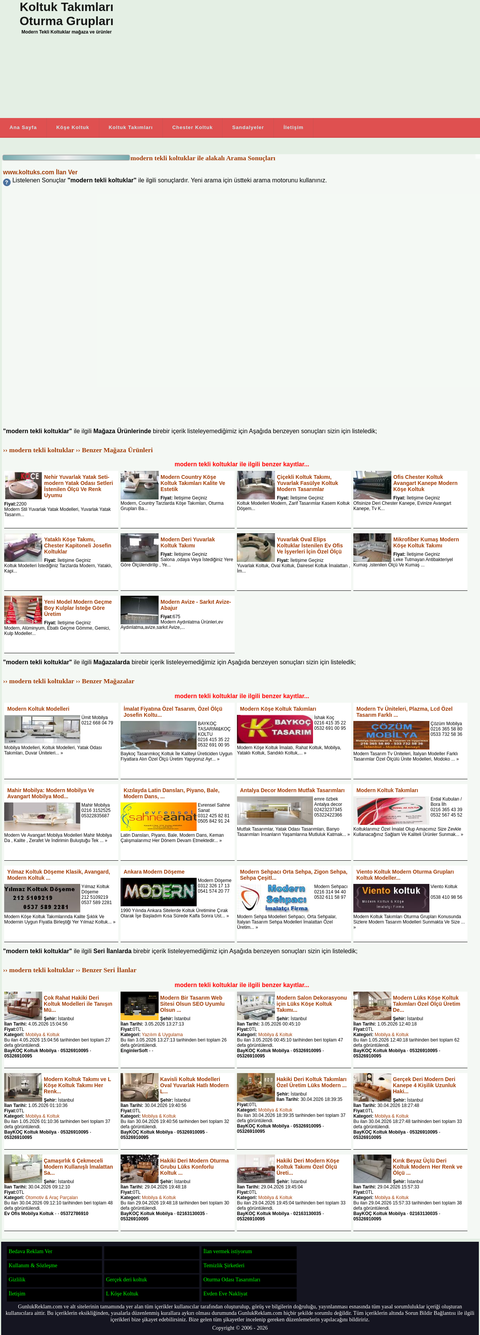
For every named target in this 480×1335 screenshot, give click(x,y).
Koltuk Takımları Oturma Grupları (66, 14)
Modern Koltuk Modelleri (38, 709)
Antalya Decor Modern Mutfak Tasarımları (292, 790)
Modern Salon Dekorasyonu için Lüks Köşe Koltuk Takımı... (312, 1004)
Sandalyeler (248, 127)
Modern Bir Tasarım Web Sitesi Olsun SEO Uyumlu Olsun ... (192, 1004)
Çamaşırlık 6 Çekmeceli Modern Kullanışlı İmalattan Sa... (78, 1167)
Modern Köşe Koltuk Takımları (278, 709)
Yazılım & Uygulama (162, 1034)
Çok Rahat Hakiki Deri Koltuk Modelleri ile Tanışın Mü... (78, 1004)
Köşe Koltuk (72, 127)
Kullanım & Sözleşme (33, 1265)
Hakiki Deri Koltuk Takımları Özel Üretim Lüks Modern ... (311, 1082)
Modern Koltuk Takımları (387, 790)
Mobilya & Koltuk (42, 1034)
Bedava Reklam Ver (30, 1251)
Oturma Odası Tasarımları (232, 1279)
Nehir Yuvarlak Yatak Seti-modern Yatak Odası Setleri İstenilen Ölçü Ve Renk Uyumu (78, 486)
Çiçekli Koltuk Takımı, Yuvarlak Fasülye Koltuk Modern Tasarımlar (307, 483)
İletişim (293, 127)
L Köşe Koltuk (122, 1293)
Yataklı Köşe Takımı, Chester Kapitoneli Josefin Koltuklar (77, 545)
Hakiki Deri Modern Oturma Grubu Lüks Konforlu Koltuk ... (194, 1167)
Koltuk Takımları (131, 127)
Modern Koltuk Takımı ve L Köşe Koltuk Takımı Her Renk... (77, 1085)
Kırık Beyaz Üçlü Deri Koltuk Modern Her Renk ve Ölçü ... (428, 1167)
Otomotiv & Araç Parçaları (51, 1197)
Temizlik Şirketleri (224, 1265)
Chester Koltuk (192, 127)
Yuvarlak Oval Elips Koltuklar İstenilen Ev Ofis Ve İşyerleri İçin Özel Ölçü (310, 545)
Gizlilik (17, 1279)
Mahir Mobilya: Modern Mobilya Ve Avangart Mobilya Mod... (50, 793)
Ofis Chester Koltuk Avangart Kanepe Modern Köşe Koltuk (425, 483)
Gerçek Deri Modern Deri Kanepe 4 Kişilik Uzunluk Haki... (424, 1085)
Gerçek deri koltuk (126, 1279)
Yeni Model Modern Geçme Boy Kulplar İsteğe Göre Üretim (78, 608)
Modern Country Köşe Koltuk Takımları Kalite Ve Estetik (193, 483)
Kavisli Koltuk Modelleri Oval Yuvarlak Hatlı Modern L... (194, 1085)
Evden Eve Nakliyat (225, 1293)
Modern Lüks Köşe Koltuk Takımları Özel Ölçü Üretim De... (426, 1004)
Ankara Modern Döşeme (154, 872)
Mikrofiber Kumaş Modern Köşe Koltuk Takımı (426, 542)
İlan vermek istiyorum (227, 1251)
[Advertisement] (304, 59)
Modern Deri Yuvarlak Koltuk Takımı (188, 542)
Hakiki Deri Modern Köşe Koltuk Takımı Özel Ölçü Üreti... (308, 1167)
